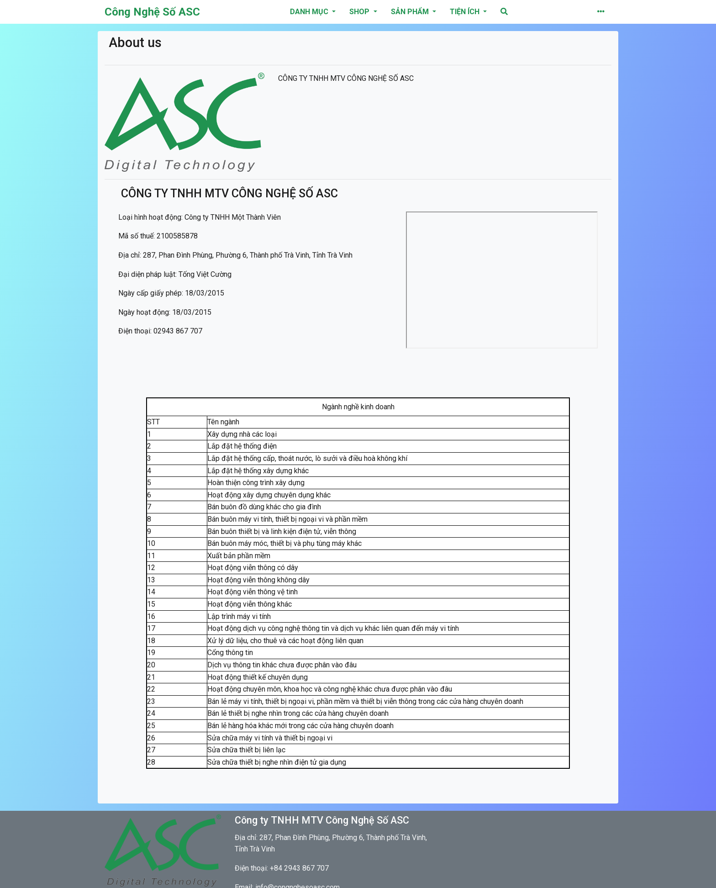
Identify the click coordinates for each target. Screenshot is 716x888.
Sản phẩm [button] (411, 11)
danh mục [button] (310, 11)
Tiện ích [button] (465, 11)
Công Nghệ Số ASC (152, 11)
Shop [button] (360, 11)
